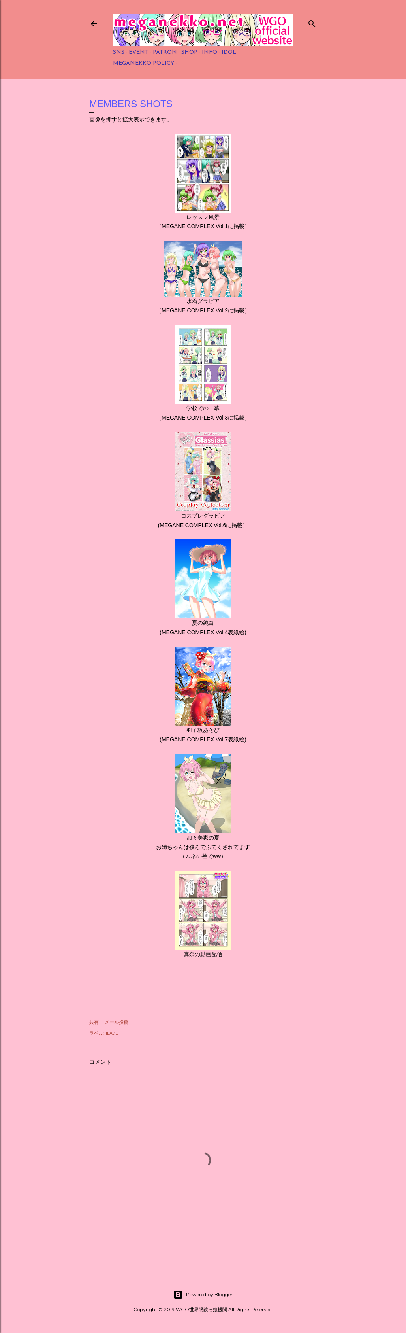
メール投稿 (116, 1022)
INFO (209, 52)
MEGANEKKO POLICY (143, 63)
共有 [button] (94, 1022)
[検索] (312, 22)
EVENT (138, 52)
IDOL (229, 52)
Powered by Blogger (203, 1294)
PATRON (165, 52)
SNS (118, 52)
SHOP (189, 52)
